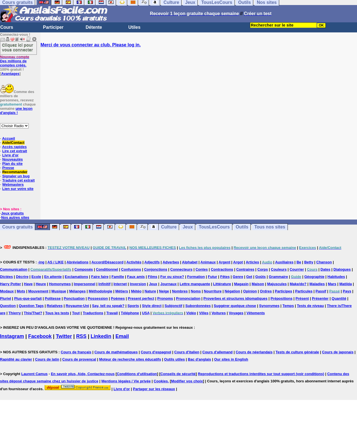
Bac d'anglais (199, 359)
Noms (196, 291)
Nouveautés (12, 159)
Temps (288, 306)
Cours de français (76, 352)
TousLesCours (214, 227)
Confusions (131, 269)
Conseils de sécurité (178, 374)
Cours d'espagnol (156, 352)
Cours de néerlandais (254, 352)
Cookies (161, 381)
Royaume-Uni (77, 306)
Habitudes (336, 277)
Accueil (8, 138)
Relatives (54, 306)
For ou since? (172, 277)
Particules (303, 291)
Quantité (339, 298)
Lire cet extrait (14, 151)
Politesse (53, 298)
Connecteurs (181, 269)
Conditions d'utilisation (137, 374)
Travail (112, 313)
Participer (53, 27)
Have (28, 284)
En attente (53, 277)
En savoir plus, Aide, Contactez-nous (83, 374)
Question (8, 306)
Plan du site (12, 163)
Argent (224, 262)
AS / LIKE (55, 262)
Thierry (14, 313)
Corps (262, 269)
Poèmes (118, 298)
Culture (169, 227)
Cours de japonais (338, 352)
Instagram (12, 336)
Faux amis (136, 277)
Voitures (218, 313)
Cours (6, 27)
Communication (13, 269)
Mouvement (38, 291)
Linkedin (101, 336)
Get (249, 277)
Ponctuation (74, 298)
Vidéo (191, 313)
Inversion (138, 284)
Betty (308, 262)
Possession (98, 298)
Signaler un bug (16, 176)
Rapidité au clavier (16, 359)
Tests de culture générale (297, 352)
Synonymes (269, 306)
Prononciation (188, 298)
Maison (258, 284)
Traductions (93, 313)
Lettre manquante (195, 284)
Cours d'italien (186, 352)
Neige (164, 291)
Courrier (297, 269)
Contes (202, 269)
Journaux (168, 284)
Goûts (260, 277)
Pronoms (165, 298)
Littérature (222, 284)
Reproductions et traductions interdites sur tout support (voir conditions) (261, 374)
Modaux (7, 291)
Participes (283, 291)
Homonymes (60, 284)
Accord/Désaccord (107, 262)
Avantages (10, 74)
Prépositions (282, 298)
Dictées (6, 277)
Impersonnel (84, 284)
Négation (232, 291)
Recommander (14, 172)
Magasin (241, 284)
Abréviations (78, 262)
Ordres (266, 291)
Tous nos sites (269, 227)
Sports (133, 306)
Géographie (314, 277)
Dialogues (342, 269)
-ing (41, 262)
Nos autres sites (15, 217)
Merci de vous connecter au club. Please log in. (90, 44)
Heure (41, 284)
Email (122, 336)
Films (152, 277)
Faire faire (99, 277)
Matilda (345, 284)
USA (145, 313)
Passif (320, 291)
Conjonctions (155, 269)
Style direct (151, 306)
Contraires (245, 269)
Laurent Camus (34, 374)
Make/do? (298, 284)
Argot (238, 262)
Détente (94, 27)
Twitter (64, 336)
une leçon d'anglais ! (16, 110)
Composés (83, 269)
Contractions (222, 269)
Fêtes (225, 277)
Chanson (324, 262)
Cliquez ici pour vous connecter (17, 47)
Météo (136, 291)
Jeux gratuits (12, 213)
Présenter (320, 298)
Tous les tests (57, 313)
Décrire (22, 277)
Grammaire (278, 277)
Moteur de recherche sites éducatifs (130, 359)
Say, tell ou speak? (108, 306)
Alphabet (190, 262)
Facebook (40, 336)
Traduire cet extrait (18, 180)
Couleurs (278, 269)
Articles (252, 262)
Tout (76, 313)
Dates (325, 269)
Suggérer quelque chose (235, 306)
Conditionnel (107, 269)
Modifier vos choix (187, 381)
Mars (332, 284)
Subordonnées (198, 306)
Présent (302, 298)
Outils (242, 227)
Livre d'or (10, 155)
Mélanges (77, 291)
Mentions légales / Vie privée (126, 381)
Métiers (121, 291)
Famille (118, 277)
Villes (204, 313)
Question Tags (31, 306)
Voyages (236, 313)
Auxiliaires (284, 262)
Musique (58, 291)
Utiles (134, 27)
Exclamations (76, 277)
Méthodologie (100, 291)
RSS (81, 336)
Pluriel (5, 298)
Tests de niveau (310, 306)
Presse (8, 168)
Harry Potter (10, 284)
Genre (238, 277)
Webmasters (13, 184)
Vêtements (256, 313)
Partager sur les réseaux (154, 389)
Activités (133, 262)
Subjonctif (173, 306)
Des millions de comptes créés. (14, 61)
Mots (21, 291)
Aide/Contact (13, 142)
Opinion (250, 291)
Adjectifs (152, 262)
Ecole (36, 277)
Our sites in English (231, 359)
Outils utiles (174, 359)
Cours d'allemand (217, 352)
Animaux (208, 262)
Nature (150, 291)
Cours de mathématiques (116, 352)
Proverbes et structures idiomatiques (235, 298)
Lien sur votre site (17, 189)
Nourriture (213, 291)
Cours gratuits (17, 227)
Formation (196, 277)
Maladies (317, 284)
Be (298, 262)
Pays (347, 291)
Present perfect (141, 298)
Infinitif (104, 284)
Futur (212, 277)
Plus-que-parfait (28, 298)
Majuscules (277, 284)
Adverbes (171, 262)
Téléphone (130, 313)
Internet (120, 284)
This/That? (33, 313)
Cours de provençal (79, 359)
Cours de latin (47, 359)
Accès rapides (14, 147)
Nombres (180, 291)
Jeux (188, 227)
